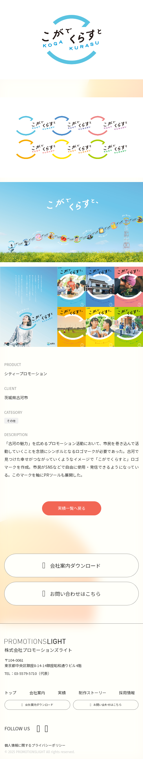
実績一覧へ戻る (71, 508)
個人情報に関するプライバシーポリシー (35, 745)
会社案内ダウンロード (75, 565)
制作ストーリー (92, 692)
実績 (62, 692)
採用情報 (127, 692)
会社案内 (37, 692)
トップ (10, 692)
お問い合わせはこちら (75, 593)
